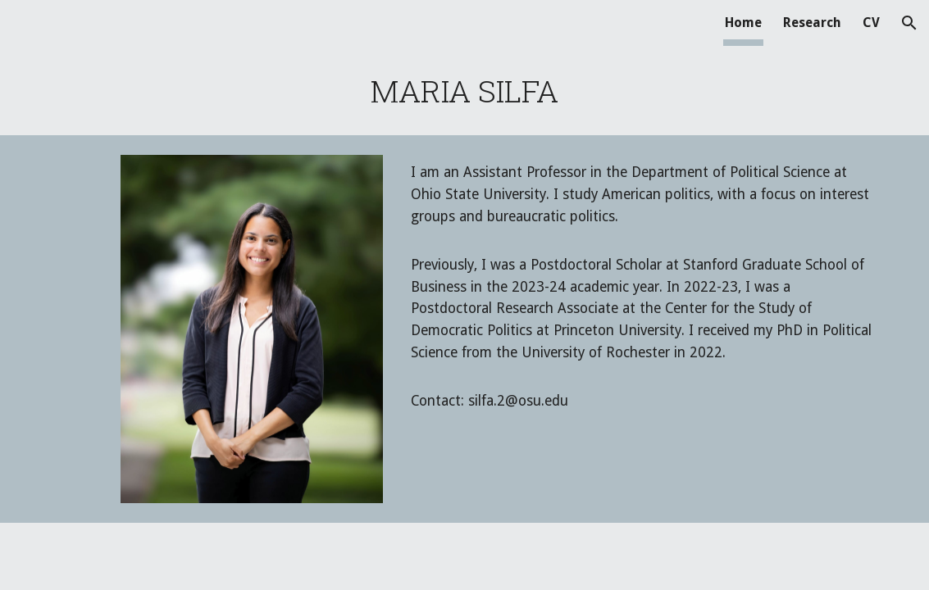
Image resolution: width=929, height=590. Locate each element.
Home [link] (743, 22)
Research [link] (812, 22)
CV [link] (871, 22)
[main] (464, 91)
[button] (909, 23)
